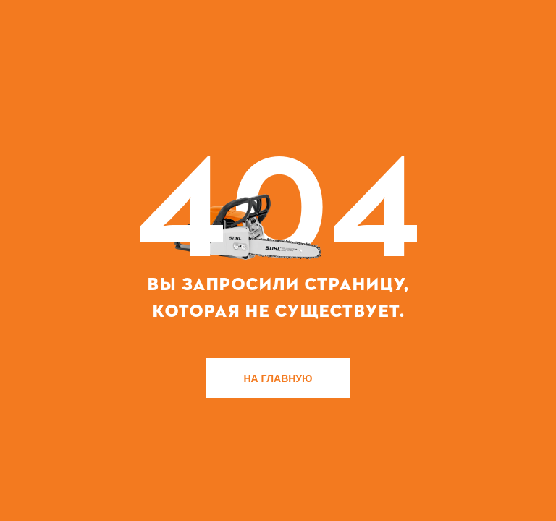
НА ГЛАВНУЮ (278, 378)
